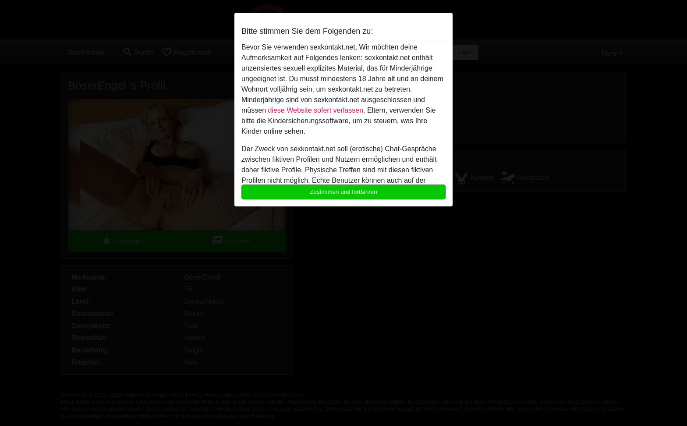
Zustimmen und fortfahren (343, 191)
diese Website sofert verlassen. (316, 110)
